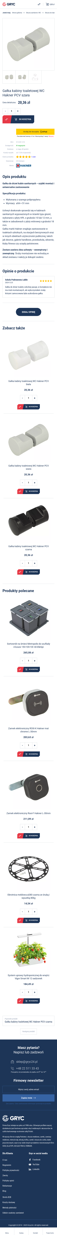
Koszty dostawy (9, 1202)
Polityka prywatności (11, 1170)
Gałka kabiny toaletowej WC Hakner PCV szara (28, 467)
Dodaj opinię (28, 312)
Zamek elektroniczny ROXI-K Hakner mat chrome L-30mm (28, 730)
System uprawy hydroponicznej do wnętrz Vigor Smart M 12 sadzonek (28, 977)
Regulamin (7, 1165)
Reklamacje (7, 1186)
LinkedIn (34, 1169)
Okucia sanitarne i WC (33, 13)
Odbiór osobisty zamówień (13, 1213)
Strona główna (17, 13)
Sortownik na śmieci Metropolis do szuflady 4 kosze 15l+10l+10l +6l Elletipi (28, 645)
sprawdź (27, 152)
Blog (4, 1191)
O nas (5, 1160)
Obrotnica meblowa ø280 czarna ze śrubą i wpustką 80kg (28, 896)
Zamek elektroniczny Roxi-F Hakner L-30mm (29, 813)
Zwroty (5, 1175)
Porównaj (7, 119)
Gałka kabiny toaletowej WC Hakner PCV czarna (28, 548)
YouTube (34, 1164)
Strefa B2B (7, 1197)
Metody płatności (9, 1207)
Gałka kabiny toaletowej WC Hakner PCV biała (28, 383)
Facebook (34, 1159)
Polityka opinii (8, 1180)
